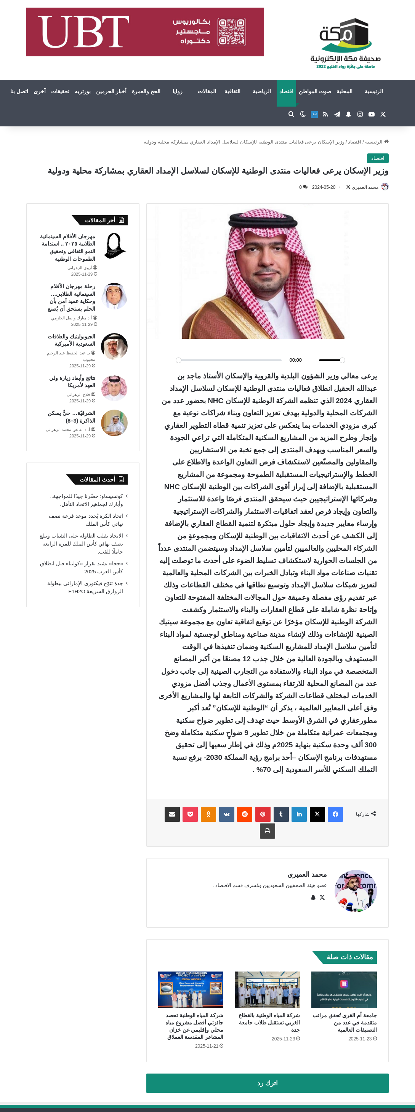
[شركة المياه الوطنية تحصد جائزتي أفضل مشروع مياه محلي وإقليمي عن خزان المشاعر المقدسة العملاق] (190, 986)
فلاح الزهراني (78, 394)
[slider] (229, 360)
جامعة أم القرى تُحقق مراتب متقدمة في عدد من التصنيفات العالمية (344, 1019)
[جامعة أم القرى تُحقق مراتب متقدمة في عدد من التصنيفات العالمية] (344, 986)
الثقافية (232, 91)
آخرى (40, 91)
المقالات (207, 91)
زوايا (178, 91)
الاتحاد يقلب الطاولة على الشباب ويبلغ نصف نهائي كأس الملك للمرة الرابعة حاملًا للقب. (81, 544)
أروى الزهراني (79, 268)
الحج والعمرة (146, 91)
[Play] (168, 361)
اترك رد (267, 1079)
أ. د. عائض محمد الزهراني (68, 430)
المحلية (344, 91)
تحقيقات (60, 91)
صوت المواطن (315, 91)
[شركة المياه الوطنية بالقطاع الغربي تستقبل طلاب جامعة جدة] (267, 986)
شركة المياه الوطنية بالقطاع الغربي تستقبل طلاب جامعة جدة (269, 1019)
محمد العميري (361, 187)
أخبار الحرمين (111, 91)
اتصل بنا (19, 91)
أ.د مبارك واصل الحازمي (71, 318)
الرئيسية (374, 91)
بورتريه (83, 91)
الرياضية (262, 91)
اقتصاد (286, 91)
